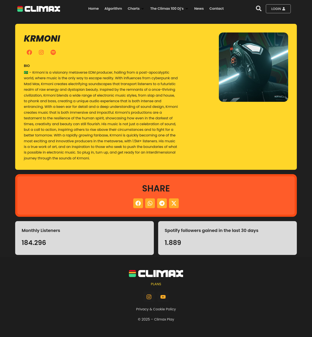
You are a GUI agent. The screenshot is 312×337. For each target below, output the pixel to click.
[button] (136, 9)
